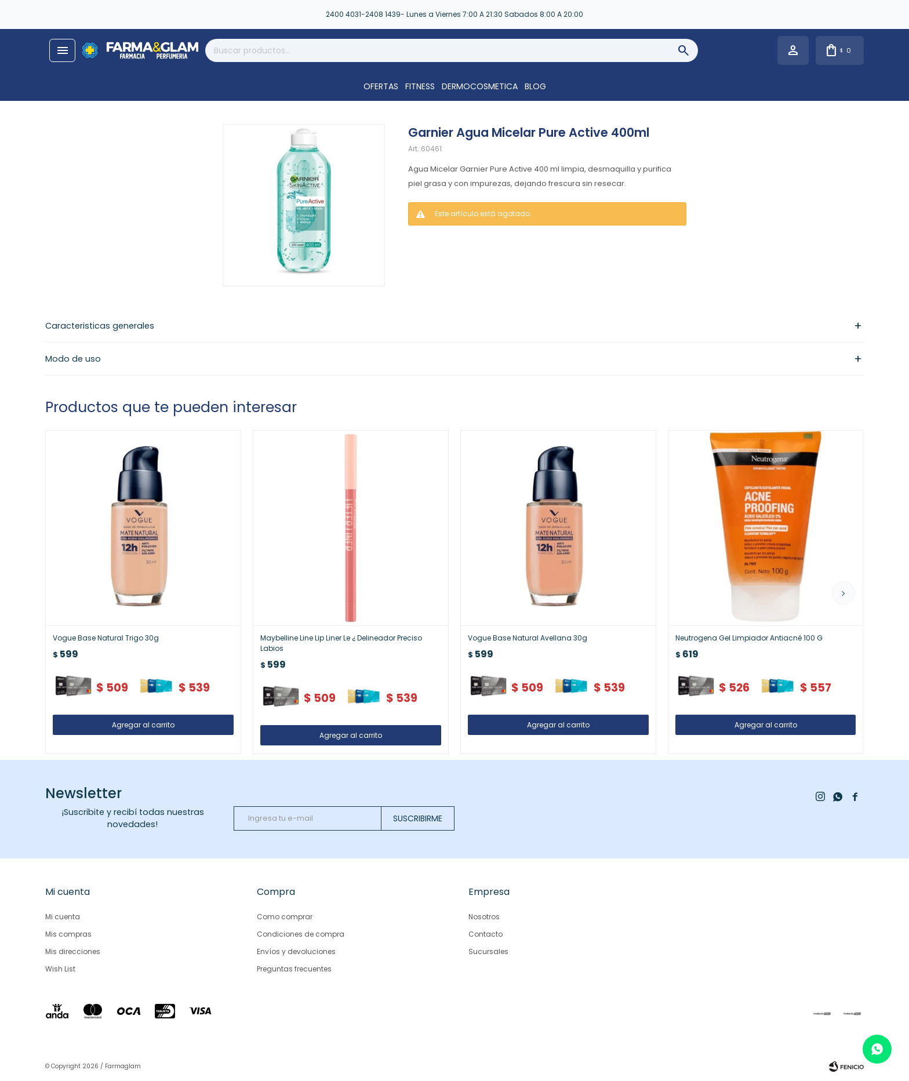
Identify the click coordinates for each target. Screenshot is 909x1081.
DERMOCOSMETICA (480, 86)
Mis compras (68, 934)
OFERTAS (380, 86)
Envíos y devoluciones (296, 951)
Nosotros (484, 917)
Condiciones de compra (300, 934)
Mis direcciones (72, 951)
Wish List (60, 969)
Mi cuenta (62, 917)
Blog (535, 86)
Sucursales (488, 951)
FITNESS (420, 86)
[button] (843, 592)
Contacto (485, 934)
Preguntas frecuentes (294, 969)
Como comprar (284, 917)
